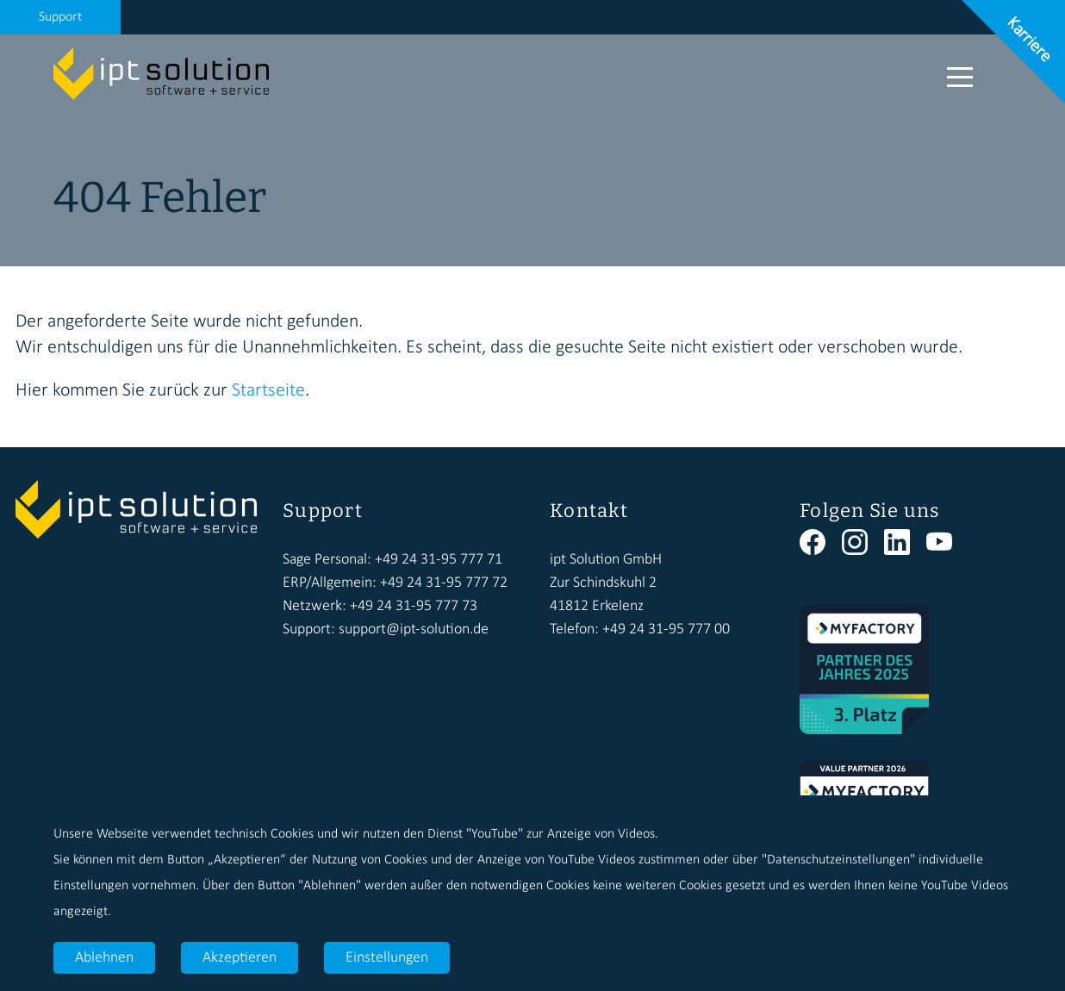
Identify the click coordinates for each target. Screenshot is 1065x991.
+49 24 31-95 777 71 (438, 560)
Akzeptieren (239, 958)
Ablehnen (104, 958)
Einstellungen (387, 958)
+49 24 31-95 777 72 (444, 583)
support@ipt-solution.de (414, 629)
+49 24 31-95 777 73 (413, 606)
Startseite (268, 391)
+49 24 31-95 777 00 (666, 629)
